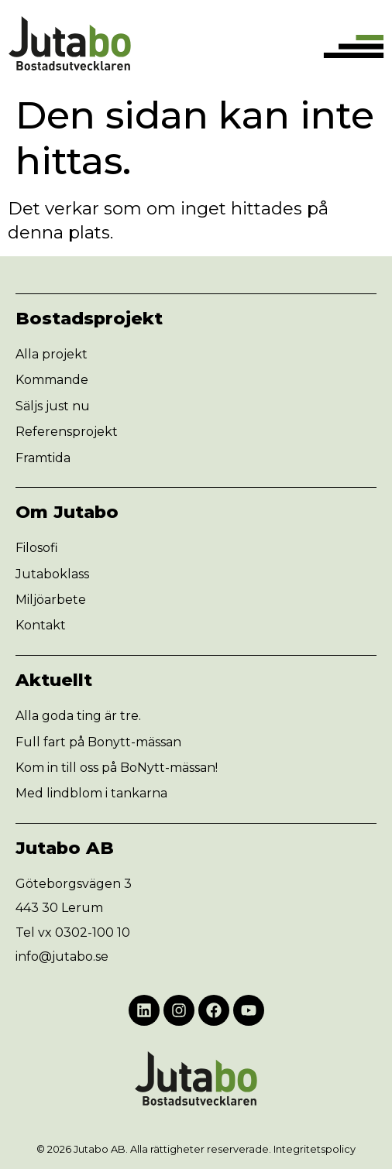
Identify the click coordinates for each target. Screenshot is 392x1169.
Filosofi (36, 547)
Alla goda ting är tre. (78, 715)
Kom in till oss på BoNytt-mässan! (116, 767)
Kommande (51, 379)
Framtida (42, 458)
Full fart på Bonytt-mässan (98, 742)
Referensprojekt (66, 431)
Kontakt (40, 625)
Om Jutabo (67, 512)
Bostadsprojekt (89, 318)
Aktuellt (53, 680)
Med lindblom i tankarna (91, 793)
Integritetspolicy (314, 1149)
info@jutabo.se (61, 956)
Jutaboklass (52, 574)
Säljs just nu (52, 406)
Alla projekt (51, 354)
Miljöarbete (50, 599)
